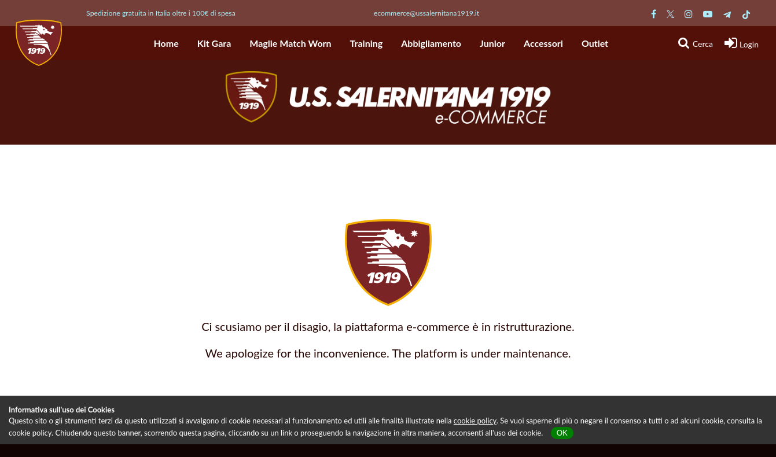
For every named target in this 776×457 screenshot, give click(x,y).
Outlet (595, 43)
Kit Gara (214, 43)
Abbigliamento (431, 43)
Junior (492, 43)
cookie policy (475, 420)
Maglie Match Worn (290, 43)
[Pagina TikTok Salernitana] (746, 13)
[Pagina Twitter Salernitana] (670, 13)
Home (166, 43)
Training (366, 43)
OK (562, 432)
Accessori (543, 43)
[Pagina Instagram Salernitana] (689, 13)
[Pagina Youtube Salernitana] (707, 13)
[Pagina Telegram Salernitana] (727, 13)
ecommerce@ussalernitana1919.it (427, 13)
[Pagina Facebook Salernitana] (653, 13)
